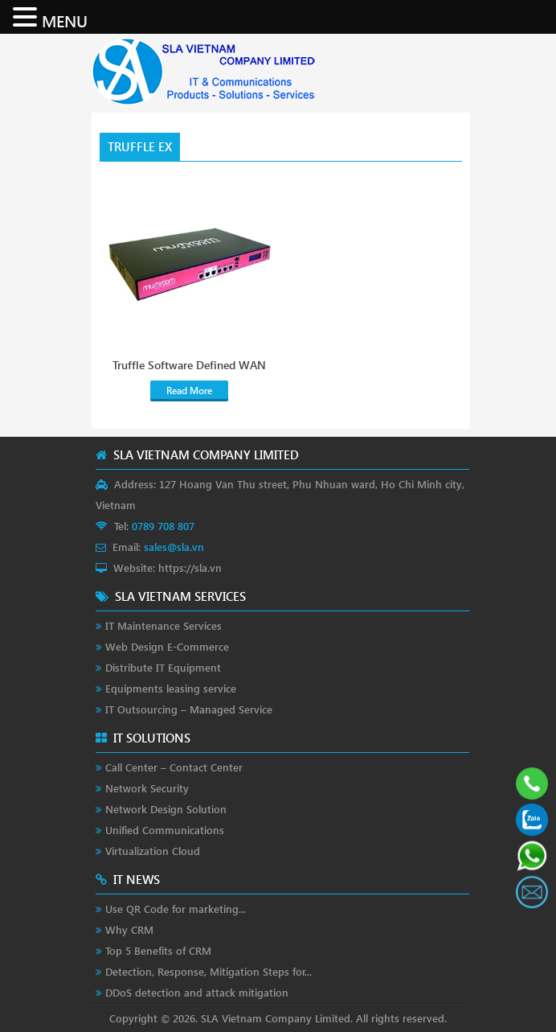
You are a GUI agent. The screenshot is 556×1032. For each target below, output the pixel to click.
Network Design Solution (166, 809)
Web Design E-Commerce (167, 646)
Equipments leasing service (170, 688)
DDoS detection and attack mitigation (196, 992)
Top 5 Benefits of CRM (158, 950)
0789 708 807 (163, 525)
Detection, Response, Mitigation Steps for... (208, 971)
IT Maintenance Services (163, 625)
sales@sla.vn (174, 546)
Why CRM (129, 929)
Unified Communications (164, 830)
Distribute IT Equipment (163, 667)
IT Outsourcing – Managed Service (188, 709)
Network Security (147, 788)
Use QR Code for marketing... (175, 908)
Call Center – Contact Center (174, 767)
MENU (65, 20)
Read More (189, 390)
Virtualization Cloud (152, 850)
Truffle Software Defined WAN (189, 365)
